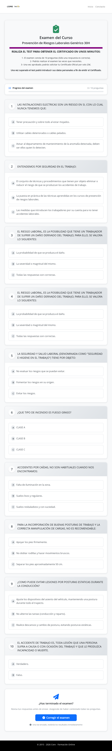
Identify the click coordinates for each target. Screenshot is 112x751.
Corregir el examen (56, 717)
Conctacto (100, 6)
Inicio (90, 6)
